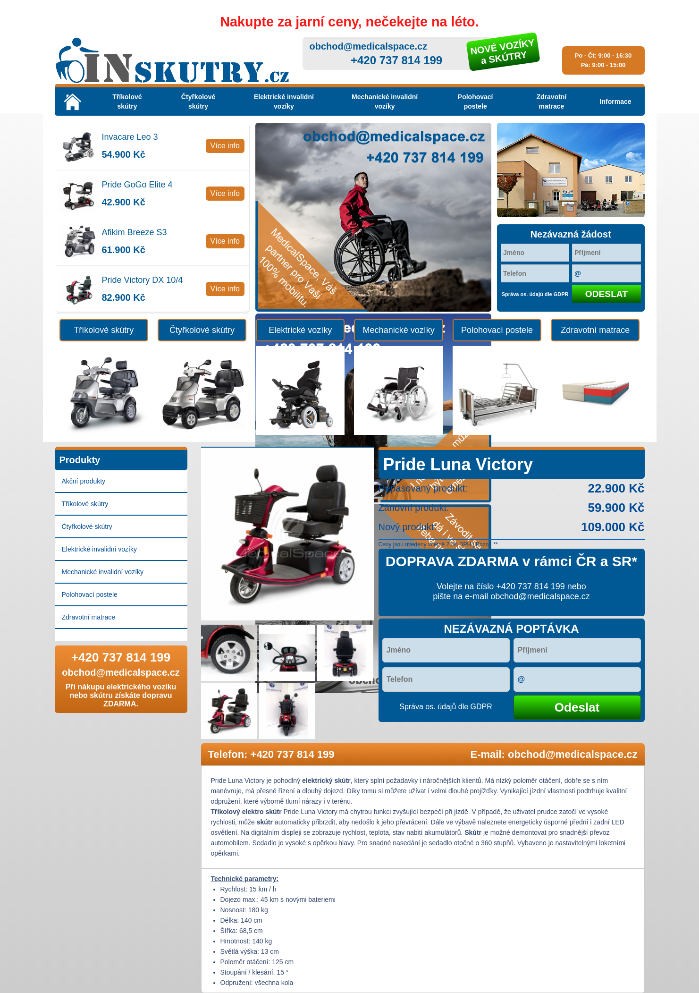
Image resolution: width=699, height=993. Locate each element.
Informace (616, 101)
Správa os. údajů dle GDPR (535, 294)
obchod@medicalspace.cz (369, 46)
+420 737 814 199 (396, 60)
